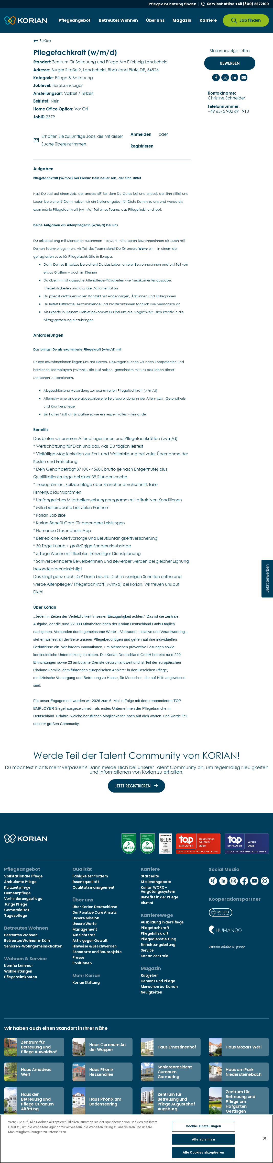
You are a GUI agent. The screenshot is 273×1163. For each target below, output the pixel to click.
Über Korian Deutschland (94, 906)
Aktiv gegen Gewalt (90, 940)
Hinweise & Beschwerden (94, 946)
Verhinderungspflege (23, 898)
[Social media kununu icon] (265, 881)
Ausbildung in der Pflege (162, 922)
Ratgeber (149, 975)
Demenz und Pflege (158, 981)
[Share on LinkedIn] (234, 77)
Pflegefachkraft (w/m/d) (75, 52)
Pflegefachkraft (155, 927)
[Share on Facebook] (216, 77)
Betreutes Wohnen (20, 935)
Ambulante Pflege (20, 881)
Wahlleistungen (18, 971)
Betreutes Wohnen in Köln (27, 940)
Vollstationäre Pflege (23, 876)
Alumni (147, 902)
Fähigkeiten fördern (90, 876)
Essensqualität (85, 881)
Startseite (150, 876)
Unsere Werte (84, 923)
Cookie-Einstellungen (203, 1127)
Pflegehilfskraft (155, 933)
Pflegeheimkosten (20, 976)
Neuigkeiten (151, 992)
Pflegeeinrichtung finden (172, 4)
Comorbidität (16, 909)
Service (147, 950)
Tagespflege (15, 915)
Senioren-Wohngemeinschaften (33, 946)
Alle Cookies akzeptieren (203, 1154)
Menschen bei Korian (159, 986)
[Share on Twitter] (225, 77)
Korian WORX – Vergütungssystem (158, 889)
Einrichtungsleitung (158, 944)
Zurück (42, 40)
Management (84, 929)
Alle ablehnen (203, 1141)
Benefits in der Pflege (159, 897)
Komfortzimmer (18, 965)
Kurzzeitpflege (17, 887)
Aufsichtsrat (83, 935)
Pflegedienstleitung (158, 939)
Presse (78, 957)
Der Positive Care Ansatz (94, 912)
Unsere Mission (85, 918)
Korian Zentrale (155, 955)
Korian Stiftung (86, 982)
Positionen (82, 963)
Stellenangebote (156, 881)
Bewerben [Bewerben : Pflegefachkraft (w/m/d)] (230, 63)
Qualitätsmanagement (93, 887)
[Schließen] (264, 1139)
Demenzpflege (17, 893)
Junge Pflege (15, 904)
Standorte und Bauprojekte (97, 951)
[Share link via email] (243, 77)
